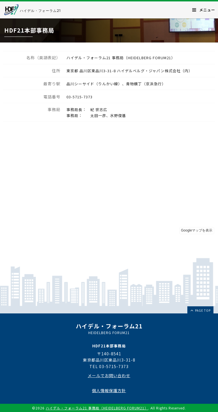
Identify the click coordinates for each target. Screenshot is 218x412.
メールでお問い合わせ (109, 375)
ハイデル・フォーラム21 (40, 11)
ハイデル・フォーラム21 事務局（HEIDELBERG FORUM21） (97, 407)
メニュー (203, 9)
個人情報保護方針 (109, 390)
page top (200, 310)
